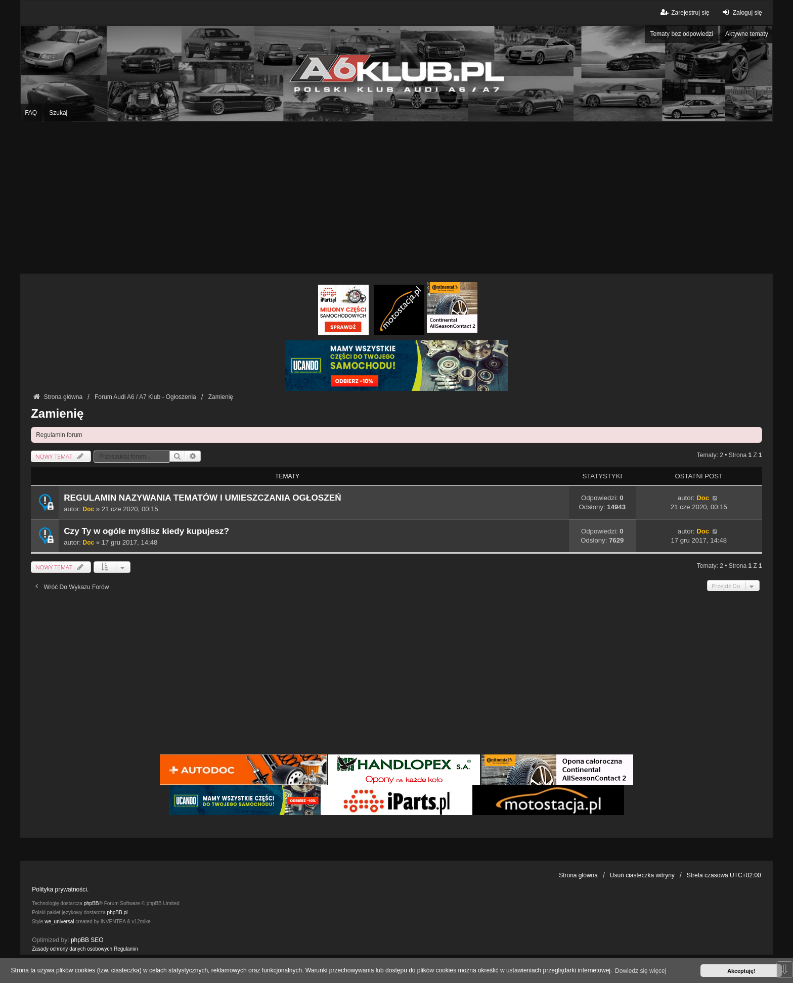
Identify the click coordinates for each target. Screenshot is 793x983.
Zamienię (57, 413)
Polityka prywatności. (60, 889)
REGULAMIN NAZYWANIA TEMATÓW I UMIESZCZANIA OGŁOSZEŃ (202, 498)
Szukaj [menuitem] (58, 112)
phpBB (91, 903)
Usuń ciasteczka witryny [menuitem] (642, 875)
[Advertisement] (396, 198)
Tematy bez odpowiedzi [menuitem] (681, 33)
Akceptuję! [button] (741, 971)
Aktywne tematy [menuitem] (746, 33)
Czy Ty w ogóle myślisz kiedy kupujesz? (146, 531)
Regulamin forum (59, 434)
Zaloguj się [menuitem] (741, 12)
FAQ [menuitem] (31, 112)
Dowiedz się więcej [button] (640, 970)
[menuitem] (72, 949)
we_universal (59, 921)
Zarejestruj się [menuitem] (684, 12)
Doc (88, 509)
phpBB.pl (117, 912)
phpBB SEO (87, 940)
